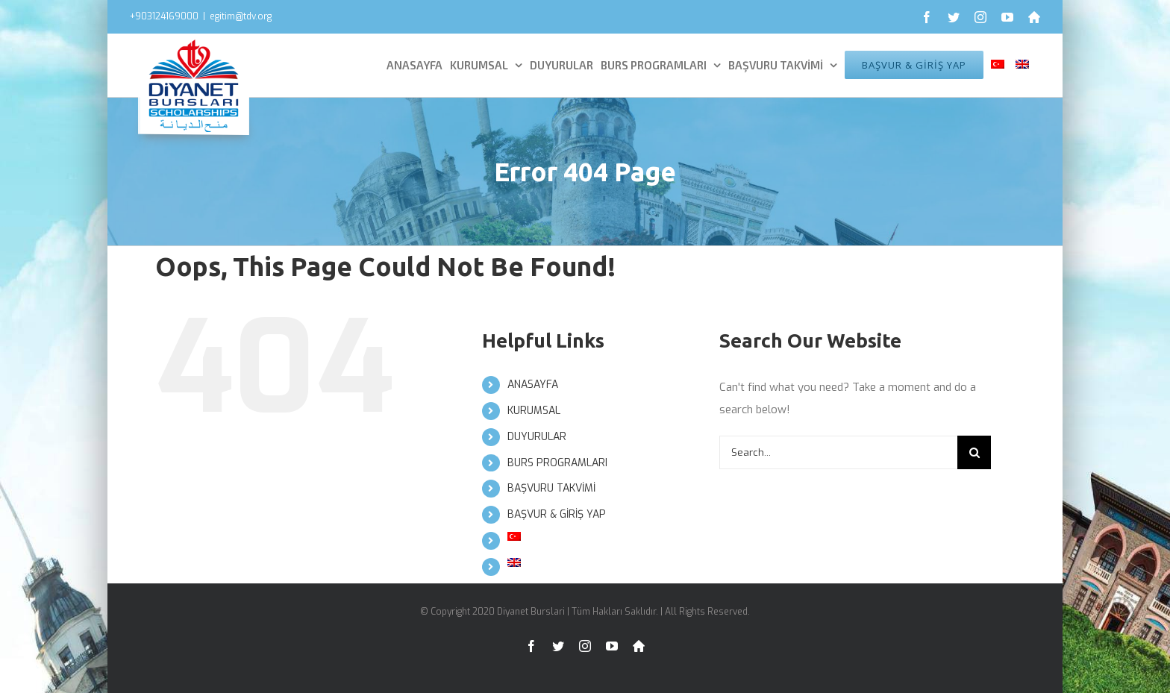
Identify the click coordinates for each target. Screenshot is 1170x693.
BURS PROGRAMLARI (557, 463)
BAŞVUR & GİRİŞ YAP (556, 514)
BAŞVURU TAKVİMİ (551, 488)
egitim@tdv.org (241, 16)
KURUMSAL (533, 411)
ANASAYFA (532, 384)
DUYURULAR (536, 437)
